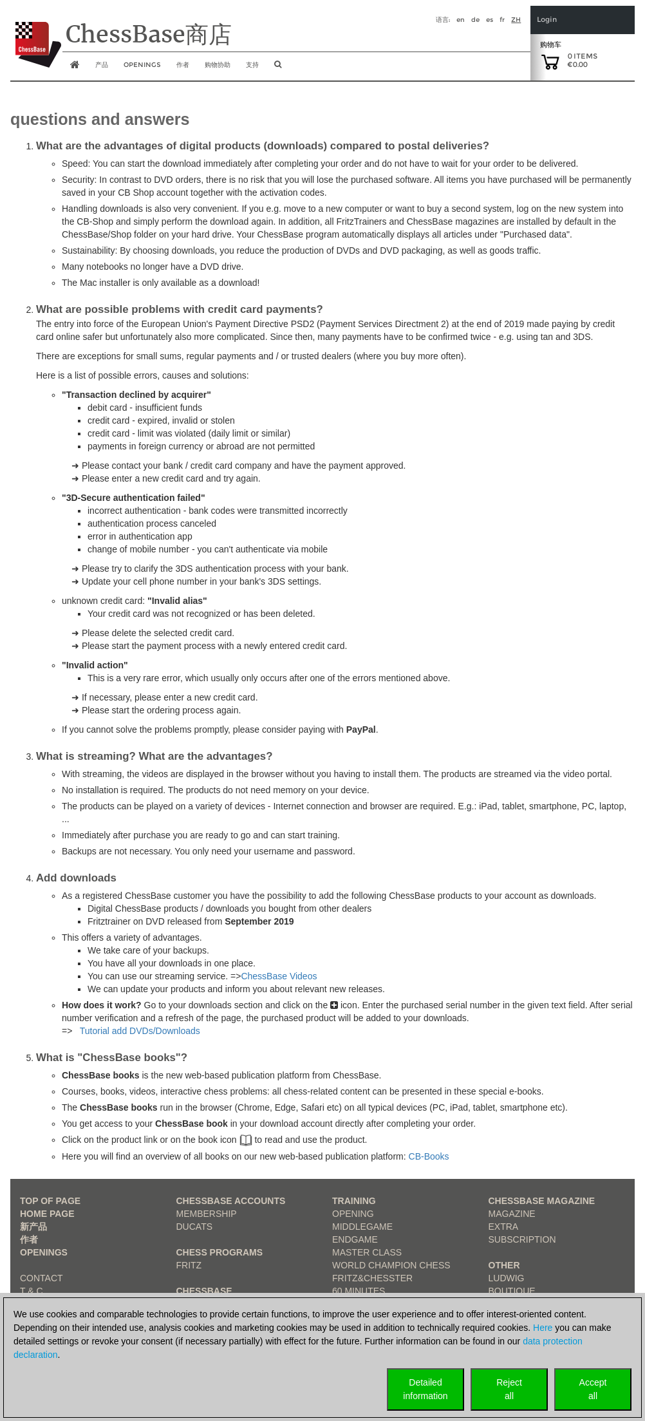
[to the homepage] (35, 34)
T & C (31, 1291)
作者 (182, 65)
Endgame (355, 1239)
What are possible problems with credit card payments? (179, 309)
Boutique (512, 1291)
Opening (353, 1214)
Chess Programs (219, 1252)
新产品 (33, 1226)
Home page (47, 1214)
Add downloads (76, 878)
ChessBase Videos (279, 976)
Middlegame (362, 1226)
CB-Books (429, 1156)
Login (547, 19)
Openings (44, 1252)
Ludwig (507, 1278)
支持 (252, 65)
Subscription (522, 1239)
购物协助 (217, 65)
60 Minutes (358, 1291)
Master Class (367, 1252)
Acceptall (593, 1389)
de (475, 19)
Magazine (512, 1214)
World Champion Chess (391, 1265)
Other (504, 1265)
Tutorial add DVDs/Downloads (140, 1031)
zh (516, 19)
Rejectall (509, 1389)
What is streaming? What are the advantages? (154, 756)
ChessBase (204, 1291)
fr (502, 19)
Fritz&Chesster (372, 1278)
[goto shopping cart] (550, 61)
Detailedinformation (425, 1389)
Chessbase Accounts (231, 1201)
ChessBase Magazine (542, 1201)
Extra (504, 1226)
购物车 (550, 44)
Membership (206, 1214)
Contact (41, 1278)
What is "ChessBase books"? (111, 1057)
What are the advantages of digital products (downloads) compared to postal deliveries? (262, 146)
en (460, 19)
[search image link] (278, 68)
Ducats (194, 1226)
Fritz (189, 1265)
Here (542, 1327)
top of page (50, 1201)
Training (354, 1201)
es (489, 19)
